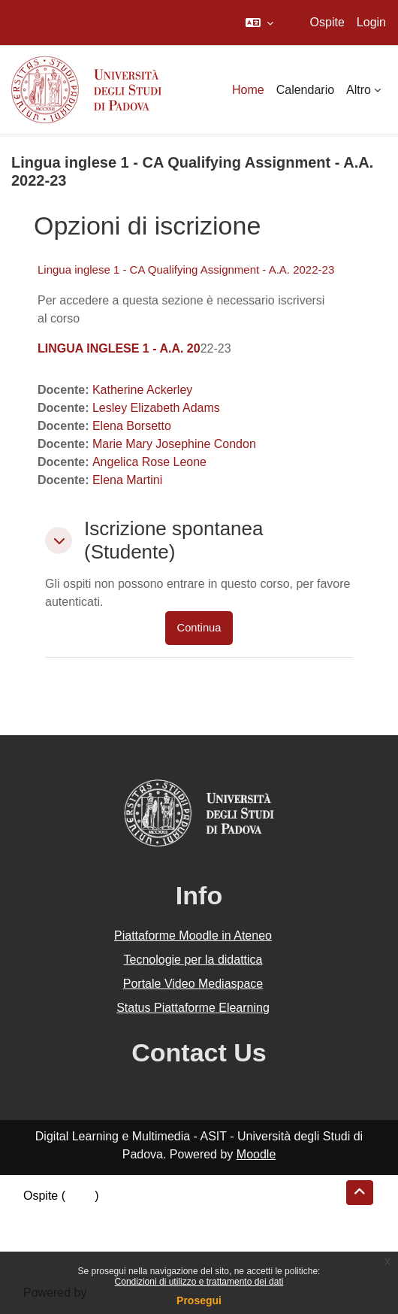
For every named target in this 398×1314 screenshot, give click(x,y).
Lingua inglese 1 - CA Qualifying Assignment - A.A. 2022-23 (186, 269)
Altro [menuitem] (358, 89)
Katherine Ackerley (142, 389)
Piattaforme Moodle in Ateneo (193, 935)
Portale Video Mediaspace (193, 983)
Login (371, 22)
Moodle (256, 1154)
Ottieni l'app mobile (74, 1249)
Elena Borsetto (131, 425)
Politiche (45, 1231)
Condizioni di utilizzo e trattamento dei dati (199, 1281)
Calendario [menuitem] (305, 89)
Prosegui (199, 1300)
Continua (199, 628)
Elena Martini (127, 480)
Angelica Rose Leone (149, 462)
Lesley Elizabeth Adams (156, 407)
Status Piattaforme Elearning (193, 1007)
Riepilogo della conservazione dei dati (124, 1213)
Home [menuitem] (248, 89)
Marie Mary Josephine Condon (174, 443)
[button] (259, 22)
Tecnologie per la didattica (192, 959)
